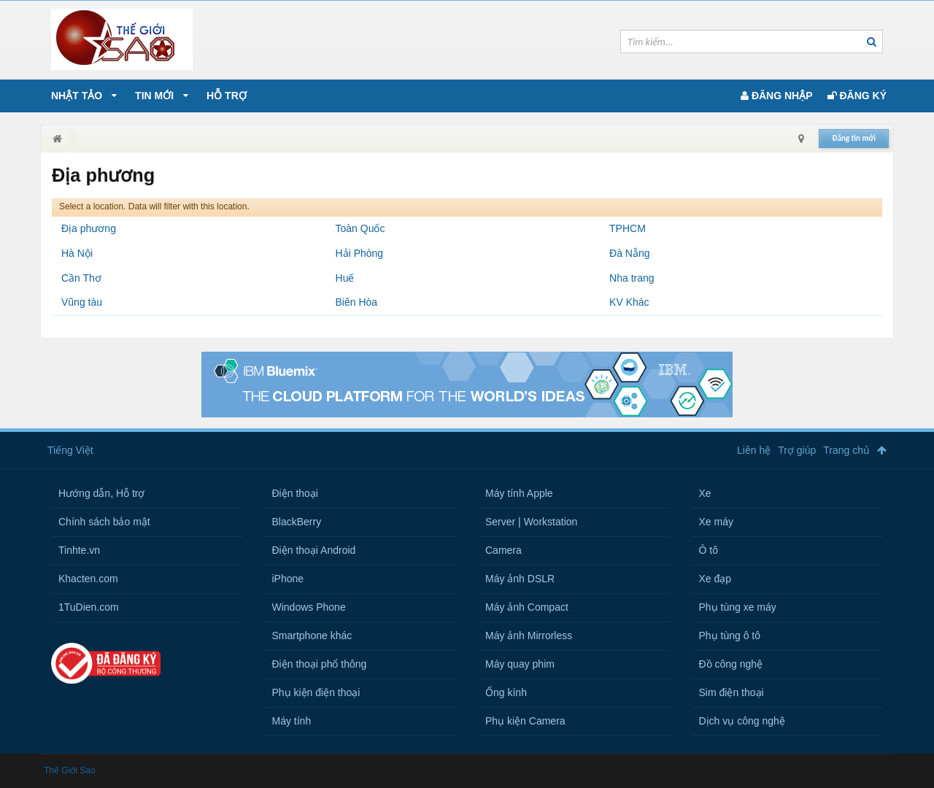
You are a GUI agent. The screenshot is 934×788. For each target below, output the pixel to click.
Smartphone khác (312, 635)
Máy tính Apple (519, 493)
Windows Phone (309, 607)
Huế (345, 278)
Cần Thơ (81, 278)
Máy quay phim (520, 664)
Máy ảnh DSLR (520, 578)
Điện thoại (295, 493)
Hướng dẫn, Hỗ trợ (101, 493)
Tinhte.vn (79, 550)
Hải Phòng (360, 253)
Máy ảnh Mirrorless (528, 635)
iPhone (288, 578)
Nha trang (631, 278)
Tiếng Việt (70, 450)
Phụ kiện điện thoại (316, 692)
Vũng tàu (81, 302)
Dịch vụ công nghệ (742, 721)
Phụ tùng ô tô (730, 635)
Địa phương (88, 228)
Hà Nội (77, 253)
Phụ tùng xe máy (737, 607)
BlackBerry (297, 522)
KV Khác (629, 302)
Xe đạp (715, 578)
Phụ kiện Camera (525, 721)
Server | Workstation (531, 522)
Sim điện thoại (731, 692)
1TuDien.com (88, 607)
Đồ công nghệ (731, 664)
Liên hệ (754, 450)
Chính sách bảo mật (104, 522)
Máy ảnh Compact (526, 607)
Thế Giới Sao (70, 770)
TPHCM (627, 228)
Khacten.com (88, 578)
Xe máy (716, 522)
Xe (705, 493)
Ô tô (708, 550)
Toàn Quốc (360, 228)
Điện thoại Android (314, 550)
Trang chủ (846, 450)
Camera (503, 550)
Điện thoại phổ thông (319, 664)
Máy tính (292, 721)
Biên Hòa (357, 302)
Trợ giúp (797, 450)
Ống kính (506, 692)
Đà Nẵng (629, 253)
